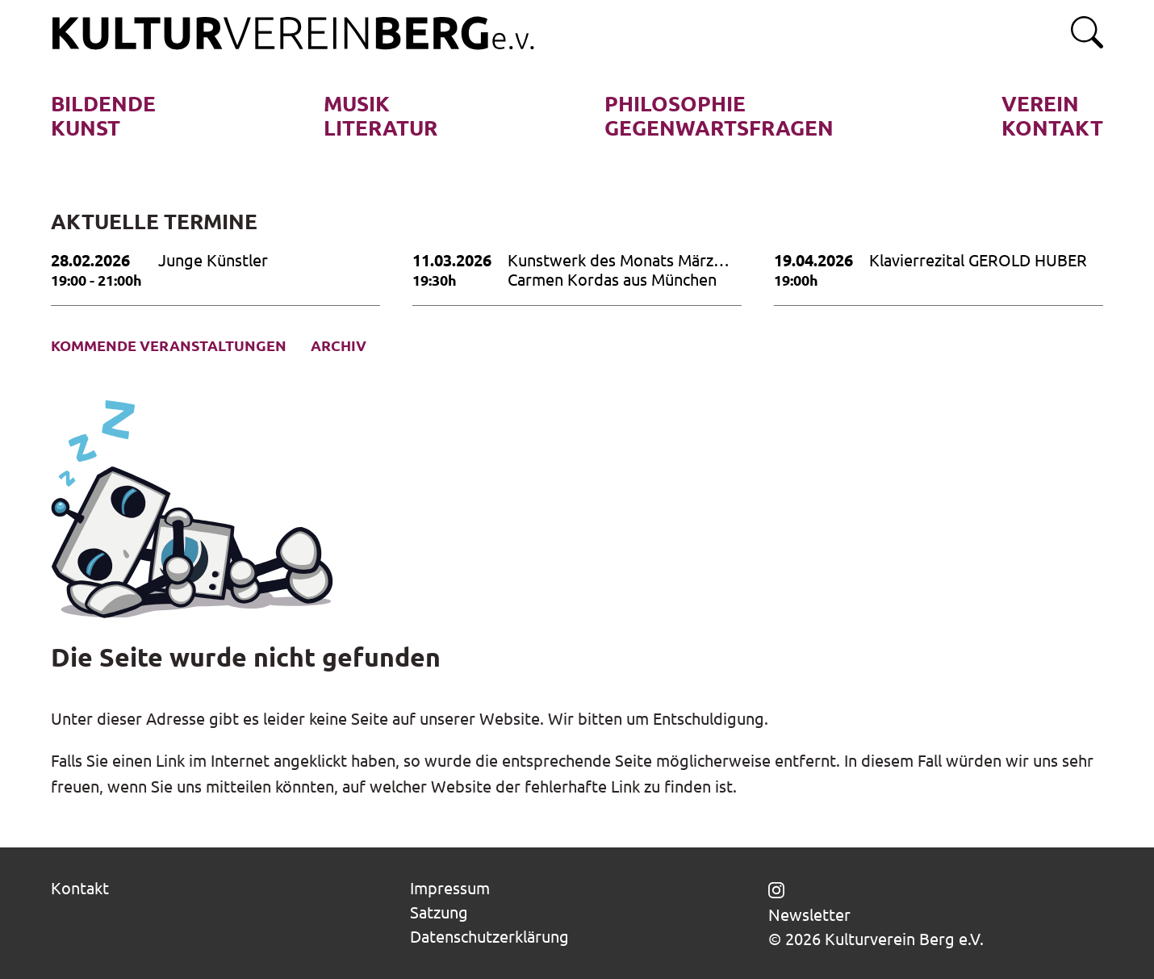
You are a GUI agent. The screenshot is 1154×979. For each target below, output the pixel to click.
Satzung (439, 912)
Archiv (338, 345)
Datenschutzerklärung (489, 937)
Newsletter (809, 914)
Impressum (450, 888)
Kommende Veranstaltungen (168, 345)
